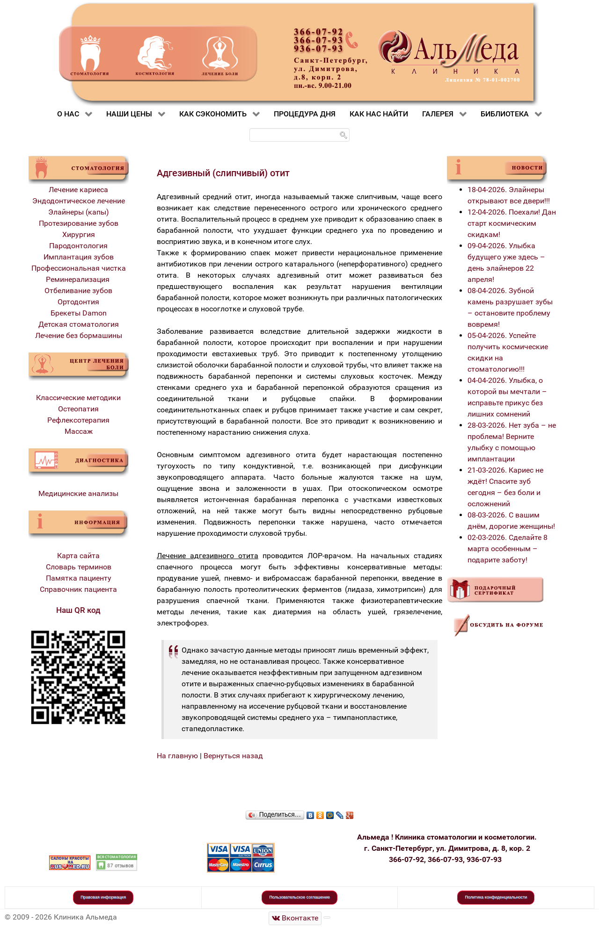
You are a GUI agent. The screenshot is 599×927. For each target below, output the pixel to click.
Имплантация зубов (79, 256)
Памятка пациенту (78, 578)
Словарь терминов (78, 566)
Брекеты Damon (79, 313)
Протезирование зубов (78, 223)
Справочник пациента (78, 589)
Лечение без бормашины (78, 335)
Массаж (79, 431)
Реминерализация (78, 279)
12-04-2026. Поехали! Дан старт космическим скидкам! (512, 223)
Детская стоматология (78, 324)
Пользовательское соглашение (299, 897)
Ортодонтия (78, 301)
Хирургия (78, 234)
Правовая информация (103, 897)
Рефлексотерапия (78, 420)
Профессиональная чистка (78, 268)
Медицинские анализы (78, 493)
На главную (177, 755)
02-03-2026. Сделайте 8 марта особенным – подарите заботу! (508, 548)
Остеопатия (78, 408)
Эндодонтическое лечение (78, 200)
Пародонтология (78, 245)
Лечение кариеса (78, 189)
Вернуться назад (233, 755)
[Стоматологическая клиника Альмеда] (295, 918)
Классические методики (78, 397)
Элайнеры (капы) (78, 212)
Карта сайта (78, 555)
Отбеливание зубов (78, 290)
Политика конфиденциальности (496, 897)
